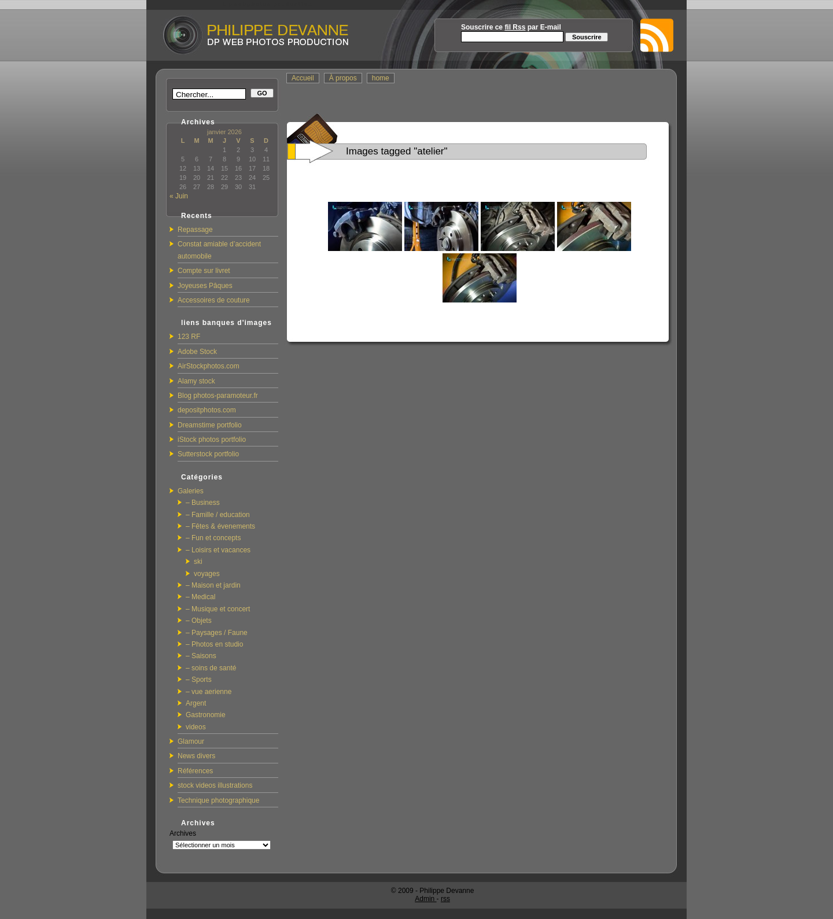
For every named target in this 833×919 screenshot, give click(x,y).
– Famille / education (218, 515)
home (380, 78)
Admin (425, 899)
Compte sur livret (204, 271)
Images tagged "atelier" (397, 151)
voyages (207, 574)
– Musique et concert (218, 609)
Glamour (191, 741)
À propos (343, 78)
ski (198, 562)
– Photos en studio (214, 644)
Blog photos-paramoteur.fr (218, 396)
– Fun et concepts (213, 538)
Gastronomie (206, 715)
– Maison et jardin (213, 585)
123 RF (189, 337)
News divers (196, 756)
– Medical (200, 597)
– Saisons (201, 656)
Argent (196, 703)
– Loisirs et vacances (218, 550)
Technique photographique (218, 800)
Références (195, 771)
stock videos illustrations (215, 785)
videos (196, 727)
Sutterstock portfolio (208, 454)
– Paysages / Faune (217, 633)
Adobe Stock (197, 352)
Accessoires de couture (214, 300)
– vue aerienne (208, 692)
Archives (182, 833)
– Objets (199, 621)
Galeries (191, 491)
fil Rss (514, 27)
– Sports (199, 680)
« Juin (178, 196)
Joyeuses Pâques (205, 286)
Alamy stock (196, 381)
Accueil (303, 78)
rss (445, 899)
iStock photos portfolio (212, 439)
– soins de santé (211, 668)
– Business (203, 503)
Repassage (195, 230)
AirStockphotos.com (208, 366)
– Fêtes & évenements (220, 526)
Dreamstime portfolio (210, 425)
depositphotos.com (207, 410)
